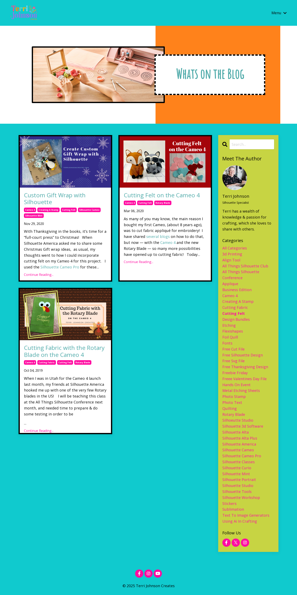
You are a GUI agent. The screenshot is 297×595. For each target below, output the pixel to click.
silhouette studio (237, 485)
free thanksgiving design (245, 366)
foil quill (230, 337)
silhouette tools (237, 491)
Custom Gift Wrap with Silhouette (55, 199)
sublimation (233, 509)
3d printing (232, 254)
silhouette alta (235, 432)
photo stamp (234, 396)
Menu (279, 12)
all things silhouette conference (240, 274)
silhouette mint (33, 215)
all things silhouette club (245, 265)
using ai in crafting (239, 521)
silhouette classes (238, 461)
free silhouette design (242, 355)
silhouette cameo (89, 209)
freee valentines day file (244, 378)
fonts (227, 343)
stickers (229, 503)
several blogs (158, 236)
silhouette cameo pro (241, 455)
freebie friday (235, 372)
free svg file (233, 360)
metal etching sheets (241, 390)
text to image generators (245, 515)
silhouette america (239, 444)
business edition (237, 289)
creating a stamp (48, 209)
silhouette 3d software (242, 426)
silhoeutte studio (237, 420)
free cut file (233, 349)
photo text (232, 402)
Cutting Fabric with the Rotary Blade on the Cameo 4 (64, 351)
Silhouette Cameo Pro (59, 267)
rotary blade (163, 202)
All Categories (234, 248)
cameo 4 (30, 209)
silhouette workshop (241, 497)
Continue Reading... (38, 274)
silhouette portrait (239, 479)
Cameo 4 (168, 242)
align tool (231, 260)
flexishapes (232, 331)
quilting (229, 408)
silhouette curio (236, 467)
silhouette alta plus (239, 438)
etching (229, 325)
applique (230, 283)
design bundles (236, 319)
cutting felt (68, 209)
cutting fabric (47, 362)
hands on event (236, 384)
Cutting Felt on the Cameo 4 (162, 195)
